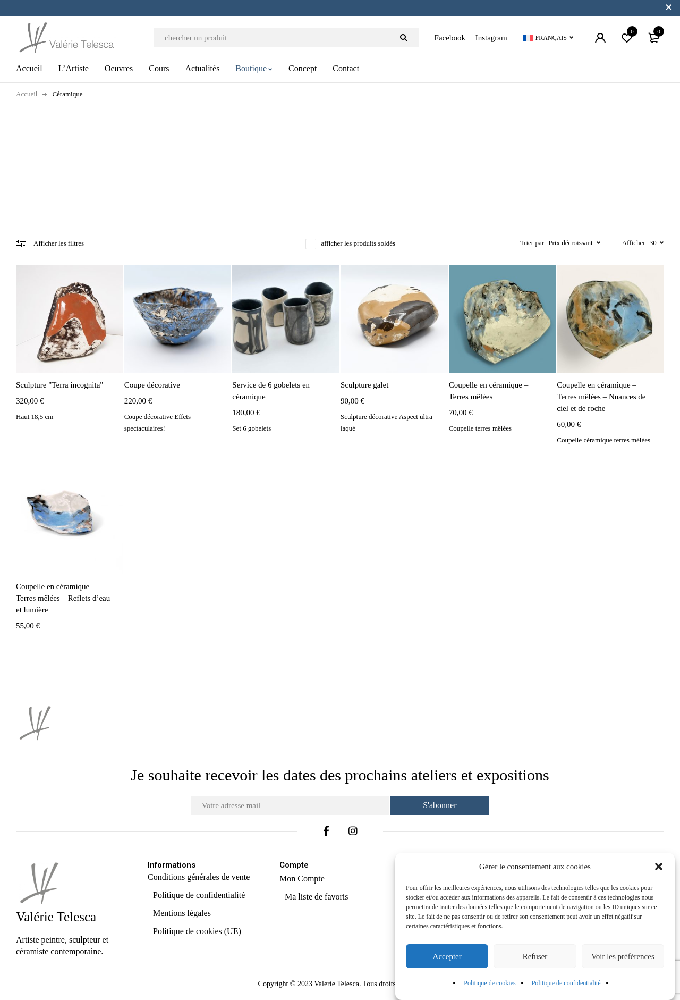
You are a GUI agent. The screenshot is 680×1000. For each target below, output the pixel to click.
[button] (658, 866)
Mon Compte (302, 878)
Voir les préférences (622, 956)
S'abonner (441, 805)
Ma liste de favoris (316, 896)
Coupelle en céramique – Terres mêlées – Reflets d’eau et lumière (63, 598)
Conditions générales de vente (199, 876)
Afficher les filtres (58, 243)
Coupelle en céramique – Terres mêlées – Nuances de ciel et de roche (601, 397)
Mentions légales (182, 913)
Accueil (26, 94)
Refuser (535, 956)
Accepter (447, 956)
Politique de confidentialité (566, 983)
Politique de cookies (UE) (197, 931)
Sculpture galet (364, 385)
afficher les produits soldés (358, 243)
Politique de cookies (489, 983)
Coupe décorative (152, 385)
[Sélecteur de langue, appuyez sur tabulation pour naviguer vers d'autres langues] (548, 37)
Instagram (491, 37)
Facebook (450, 37)
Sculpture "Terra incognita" (59, 385)
